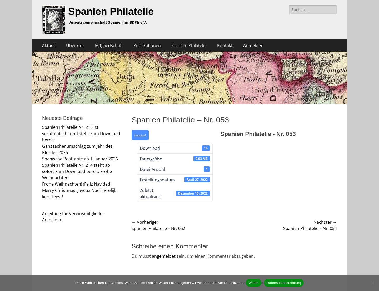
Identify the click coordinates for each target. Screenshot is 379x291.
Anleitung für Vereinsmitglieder (73, 213)
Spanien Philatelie (111, 11)
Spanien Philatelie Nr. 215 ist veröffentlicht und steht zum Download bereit (81, 133)
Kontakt (225, 45)
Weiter (253, 283)
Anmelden (253, 45)
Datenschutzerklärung (284, 283)
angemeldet (164, 256)
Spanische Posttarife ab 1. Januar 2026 (80, 159)
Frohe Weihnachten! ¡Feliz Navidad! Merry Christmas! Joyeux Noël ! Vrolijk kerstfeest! (79, 190)
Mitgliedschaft (109, 45)
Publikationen (147, 45)
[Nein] (372, 282)
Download (140, 135)
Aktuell (49, 45)
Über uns (75, 45)
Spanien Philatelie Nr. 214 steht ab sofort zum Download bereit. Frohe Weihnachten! (77, 171)
